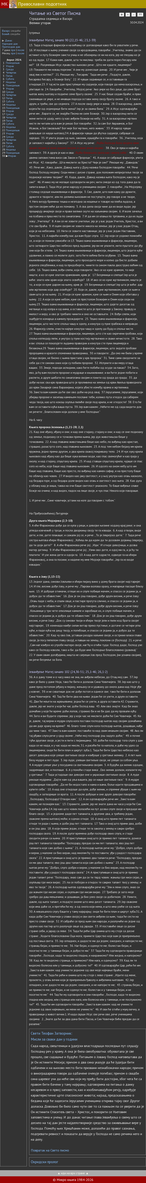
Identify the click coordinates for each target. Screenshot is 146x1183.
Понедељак (13, 63)
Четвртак (11, 72)
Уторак (10, 66)
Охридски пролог (44, 1162)
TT (140, 14)
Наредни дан (10, 43)
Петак (9, 76)
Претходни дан (11, 47)
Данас (7, 40)
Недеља (11, 82)
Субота (10, 79)
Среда (9, 69)
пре (13, 50)
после (20, 50)
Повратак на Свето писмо (50, 1150)
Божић (6, 34)
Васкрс (6, 30)
